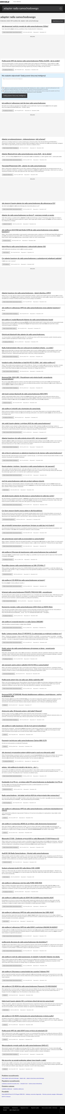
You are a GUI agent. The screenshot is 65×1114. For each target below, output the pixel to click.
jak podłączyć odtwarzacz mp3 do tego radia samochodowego (24, 103)
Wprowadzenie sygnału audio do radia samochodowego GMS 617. (25, 1045)
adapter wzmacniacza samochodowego (35, 1078)
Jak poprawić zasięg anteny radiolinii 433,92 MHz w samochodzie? (25, 665)
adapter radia (22, 1078)
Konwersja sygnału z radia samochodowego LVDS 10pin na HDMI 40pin (27, 607)
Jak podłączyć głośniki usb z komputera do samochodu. (21, 408)
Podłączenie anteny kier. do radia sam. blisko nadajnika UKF (22, 680)
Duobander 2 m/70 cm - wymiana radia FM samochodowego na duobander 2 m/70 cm (32, 782)
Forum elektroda (17, 1)
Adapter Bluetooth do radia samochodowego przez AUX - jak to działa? (27, 154)
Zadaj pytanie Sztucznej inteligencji (14, 95)
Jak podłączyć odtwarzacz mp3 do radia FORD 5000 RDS (22, 883)
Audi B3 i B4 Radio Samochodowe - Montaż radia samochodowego (25, 853)
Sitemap (62, 1107)
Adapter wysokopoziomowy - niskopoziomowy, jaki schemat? (23, 139)
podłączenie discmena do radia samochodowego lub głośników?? (25, 942)
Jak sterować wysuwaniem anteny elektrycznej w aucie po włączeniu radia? (28, 752)
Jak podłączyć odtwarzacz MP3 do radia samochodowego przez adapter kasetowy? (31, 308)
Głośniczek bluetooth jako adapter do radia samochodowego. (23, 334)
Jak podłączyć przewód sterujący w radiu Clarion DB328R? (22, 622)
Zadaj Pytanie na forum (58, 21)
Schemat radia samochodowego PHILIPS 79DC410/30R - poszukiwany (27, 592)
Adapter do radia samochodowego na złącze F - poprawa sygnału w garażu (28, 215)
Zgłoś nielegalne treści (14, 1110)
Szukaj (60, 8)
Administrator (6, 1107)
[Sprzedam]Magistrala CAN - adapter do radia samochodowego (24, 166)
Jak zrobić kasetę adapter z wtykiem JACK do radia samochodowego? (26, 423)
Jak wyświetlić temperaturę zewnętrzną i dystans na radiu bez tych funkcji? (28, 525)
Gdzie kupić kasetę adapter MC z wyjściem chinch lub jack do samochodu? (28, 1001)
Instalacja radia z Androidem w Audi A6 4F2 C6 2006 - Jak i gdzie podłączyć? (28, 362)
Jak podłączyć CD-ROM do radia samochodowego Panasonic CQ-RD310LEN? (29, 986)
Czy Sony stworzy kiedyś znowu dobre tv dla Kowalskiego (22, 511)
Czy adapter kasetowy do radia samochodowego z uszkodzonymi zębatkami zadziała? (32, 258)
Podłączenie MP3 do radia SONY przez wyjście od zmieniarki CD (24, 1031)
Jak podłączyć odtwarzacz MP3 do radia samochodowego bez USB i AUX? (28, 912)
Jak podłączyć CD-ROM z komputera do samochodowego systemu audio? (28, 1016)
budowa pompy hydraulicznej (35, 1083)
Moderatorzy (15, 1107)
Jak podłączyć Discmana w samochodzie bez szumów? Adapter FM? (25, 971)
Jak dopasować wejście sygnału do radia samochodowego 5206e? (25, 26)
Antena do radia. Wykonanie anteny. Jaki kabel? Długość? (22, 711)
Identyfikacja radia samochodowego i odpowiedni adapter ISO (24, 246)
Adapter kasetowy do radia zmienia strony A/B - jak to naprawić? (24, 438)
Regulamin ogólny (35, 1107)
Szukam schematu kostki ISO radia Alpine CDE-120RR (21, 868)
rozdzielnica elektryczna (7, 1089)
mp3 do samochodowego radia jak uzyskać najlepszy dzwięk (23, 481)
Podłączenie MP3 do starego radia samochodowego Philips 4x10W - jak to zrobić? (31, 61)
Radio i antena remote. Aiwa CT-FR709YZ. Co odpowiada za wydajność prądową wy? (32, 633)
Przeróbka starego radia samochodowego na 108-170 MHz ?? (23, 565)
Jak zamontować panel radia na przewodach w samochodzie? (23, 539)
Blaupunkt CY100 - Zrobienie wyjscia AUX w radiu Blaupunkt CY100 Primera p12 (30, 838)
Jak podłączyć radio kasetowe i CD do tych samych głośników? (24, 726)
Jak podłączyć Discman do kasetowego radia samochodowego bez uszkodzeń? (29, 552)
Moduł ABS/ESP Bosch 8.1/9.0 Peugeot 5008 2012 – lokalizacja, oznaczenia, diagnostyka (21, 1094)
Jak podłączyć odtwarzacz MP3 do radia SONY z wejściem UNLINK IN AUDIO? (30, 927)
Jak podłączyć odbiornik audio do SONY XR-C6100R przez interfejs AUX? (28, 897)
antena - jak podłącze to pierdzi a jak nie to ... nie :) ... (20, 767)
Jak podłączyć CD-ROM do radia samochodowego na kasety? (23, 580)
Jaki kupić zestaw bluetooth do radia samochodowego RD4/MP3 (25, 394)
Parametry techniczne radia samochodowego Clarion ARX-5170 (24, 740)
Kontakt (5, 1110)
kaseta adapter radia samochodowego (10, 1078)
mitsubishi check (24, 1083)
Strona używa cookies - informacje (49, 1107)
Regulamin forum (24, 1107)
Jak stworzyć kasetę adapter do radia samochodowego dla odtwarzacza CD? (28, 203)
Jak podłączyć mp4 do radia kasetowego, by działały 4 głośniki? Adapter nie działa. (31, 957)
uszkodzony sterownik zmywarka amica (10, 1083)
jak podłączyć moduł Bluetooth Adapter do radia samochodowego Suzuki (27, 319)
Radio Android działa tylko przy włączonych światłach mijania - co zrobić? (27, 348)
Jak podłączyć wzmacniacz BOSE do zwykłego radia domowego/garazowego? (29, 824)
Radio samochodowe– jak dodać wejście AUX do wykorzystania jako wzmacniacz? (31, 795)
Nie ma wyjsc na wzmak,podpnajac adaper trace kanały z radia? (24, 1060)
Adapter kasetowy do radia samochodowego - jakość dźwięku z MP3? (26, 293)
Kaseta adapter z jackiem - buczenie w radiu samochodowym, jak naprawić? (28, 466)
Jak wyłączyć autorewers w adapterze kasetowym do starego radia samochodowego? (32, 453)
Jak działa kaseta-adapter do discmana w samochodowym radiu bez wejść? (28, 496)
